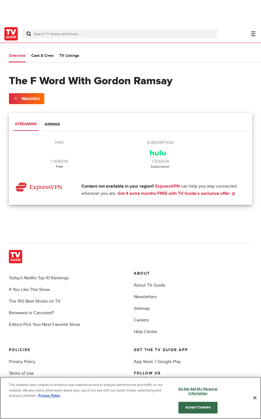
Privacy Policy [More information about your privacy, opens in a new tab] (49, 396)
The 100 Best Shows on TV (35, 301)
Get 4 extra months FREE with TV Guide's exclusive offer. (176, 193)
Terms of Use (21, 373)
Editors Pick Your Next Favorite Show (44, 324)
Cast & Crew (42, 55)
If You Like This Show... (31, 289)
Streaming (26, 124)
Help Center (145, 331)
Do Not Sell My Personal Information (198, 392)
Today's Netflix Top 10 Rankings (39, 278)
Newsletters (145, 297)
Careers (141, 320)
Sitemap (142, 308)
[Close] (255, 398)
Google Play (169, 361)
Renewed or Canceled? (31, 313)
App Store (143, 361)
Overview (17, 55)
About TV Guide (149, 285)
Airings (52, 124)
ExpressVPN (167, 186)
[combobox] (120, 33)
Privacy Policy (22, 361)
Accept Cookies (198, 408)
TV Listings (69, 55)
